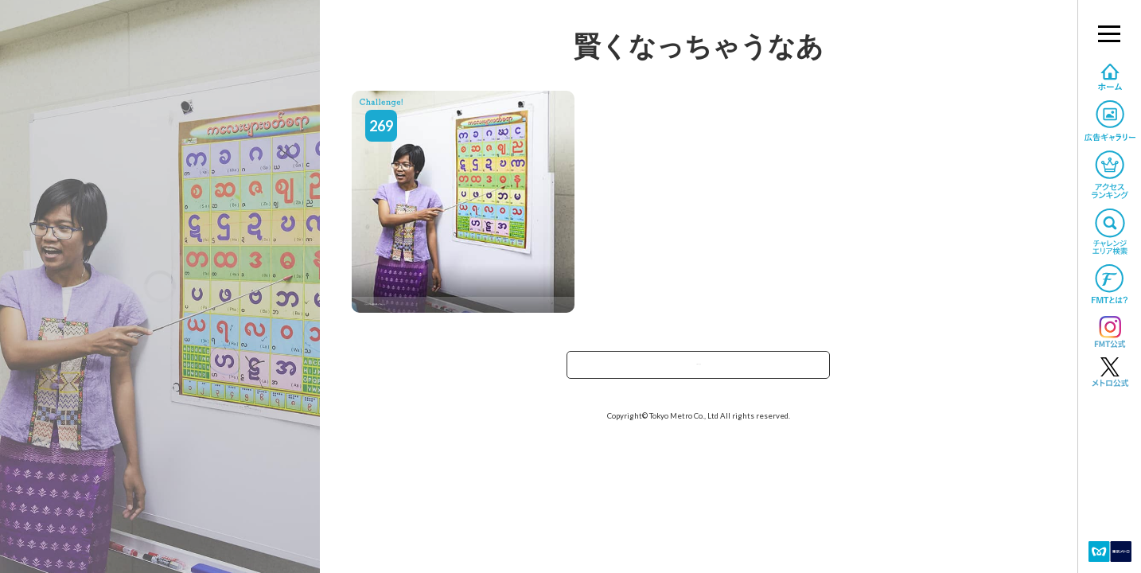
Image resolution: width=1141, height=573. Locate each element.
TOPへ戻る (698, 369)
